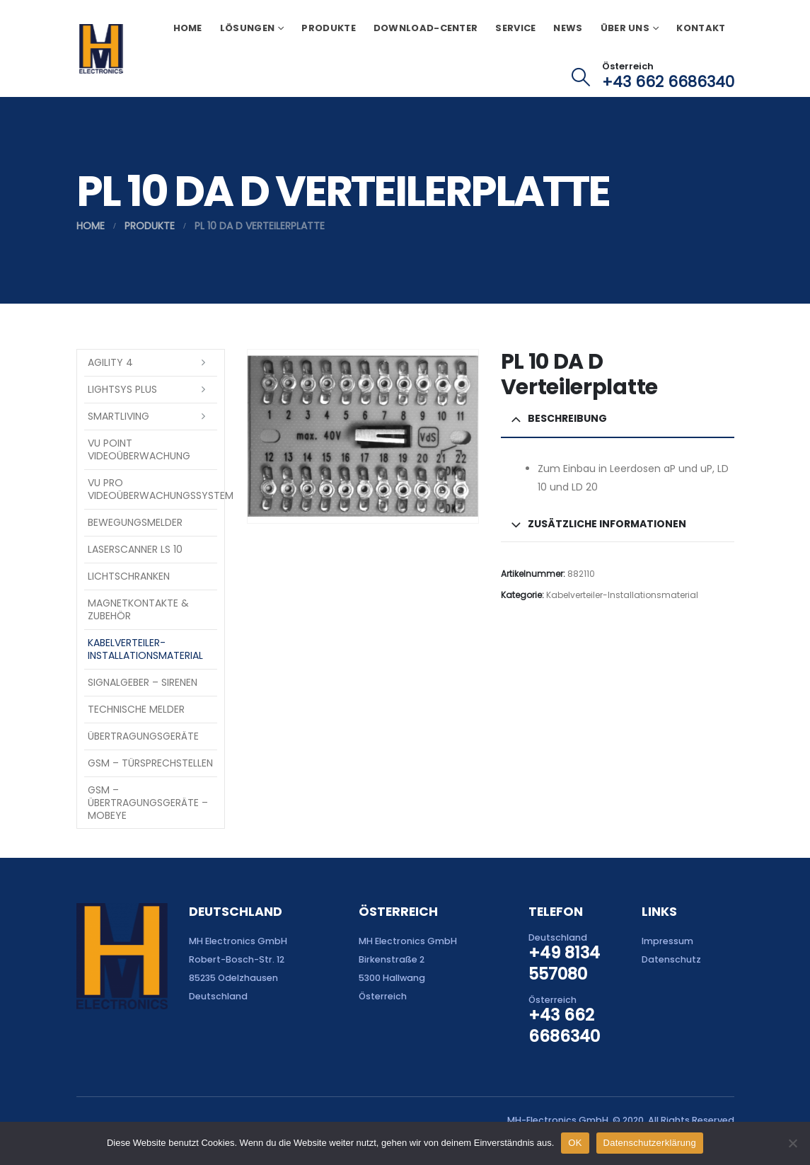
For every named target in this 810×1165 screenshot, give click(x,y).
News (567, 28)
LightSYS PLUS (122, 389)
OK (575, 1142)
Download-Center (426, 28)
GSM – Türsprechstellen (150, 763)
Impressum (667, 941)
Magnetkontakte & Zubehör (138, 609)
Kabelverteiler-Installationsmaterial (622, 595)
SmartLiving (118, 416)
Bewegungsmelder (135, 522)
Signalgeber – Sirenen (142, 682)
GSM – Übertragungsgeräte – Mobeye (148, 802)
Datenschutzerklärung (649, 1142)
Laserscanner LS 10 (135, 549)
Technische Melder (136, 709)
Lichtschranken (129, 576)
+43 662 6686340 (668, 81)
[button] (580, 77)
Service (515, 28)
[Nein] (792, 1143)
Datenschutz (671, 959)
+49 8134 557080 (564, 963)
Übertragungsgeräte (143, 736)
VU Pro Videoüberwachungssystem (152, 489)
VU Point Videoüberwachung (139, 449)
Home (187, 28)
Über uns (625, 28)
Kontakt (700, 28)
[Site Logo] (100, 49)
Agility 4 (110, 362)
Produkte (328, 28)
